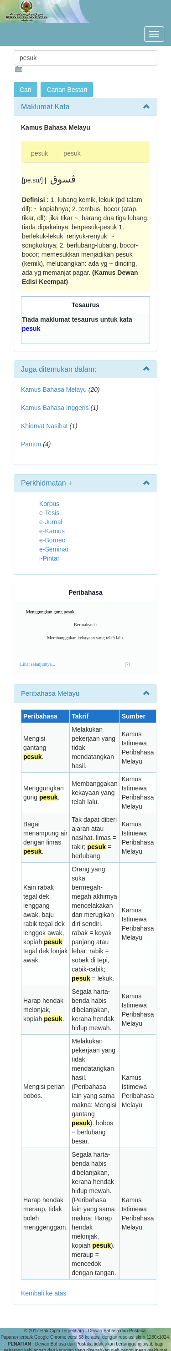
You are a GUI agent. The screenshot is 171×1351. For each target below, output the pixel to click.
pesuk (39, 153)
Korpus (49, 503)
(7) (127, 664)
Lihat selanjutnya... (37, 664)
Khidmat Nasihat (44, 426)
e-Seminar (54, 549)
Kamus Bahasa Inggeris (55, 407)
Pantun (31, 444)
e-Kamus (52, 531)
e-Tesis (49, 512)
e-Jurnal (50, 522)
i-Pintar (49, 558)
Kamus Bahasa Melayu (54, 389)
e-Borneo (52, 540)
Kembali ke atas (44, 1293)
